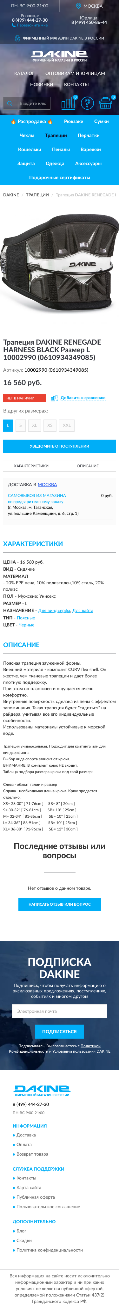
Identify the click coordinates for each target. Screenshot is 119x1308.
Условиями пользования (74, 1051)
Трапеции (56, 135)
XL (34, 425)
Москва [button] (47, 485)
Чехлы (27, 135)
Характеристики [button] (31, 466)
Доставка (26, 1135)
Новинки (41, 85)
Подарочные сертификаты (59, 177)
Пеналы (61, 149)
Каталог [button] (24, 73)
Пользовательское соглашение (48, 1207)
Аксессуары (88, 163)
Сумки (101, 121)
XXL (67, 425)
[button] (30, 25)
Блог (21, 1231)
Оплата (24, 1145)
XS (50, 425)
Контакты (76, 85)
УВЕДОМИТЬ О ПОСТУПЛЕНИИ (59, 446)
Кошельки (29, 149)
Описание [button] (88, 466)
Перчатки (89, 135)
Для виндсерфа (54, 611)
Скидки (24, 1241)
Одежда (55, 163)
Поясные (26, 618)
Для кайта (82, 611)
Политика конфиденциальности (50, 1250)
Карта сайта (29, 1188)
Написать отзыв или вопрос (60, 904)
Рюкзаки (73, 121)
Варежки (91, 149)
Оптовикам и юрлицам (75, 73)
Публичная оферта (36, 1197)
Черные (26, 625)
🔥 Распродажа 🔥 (31, 121)
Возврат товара (32, 1154)
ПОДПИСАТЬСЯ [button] (59, 1032)
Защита (26, 163)
